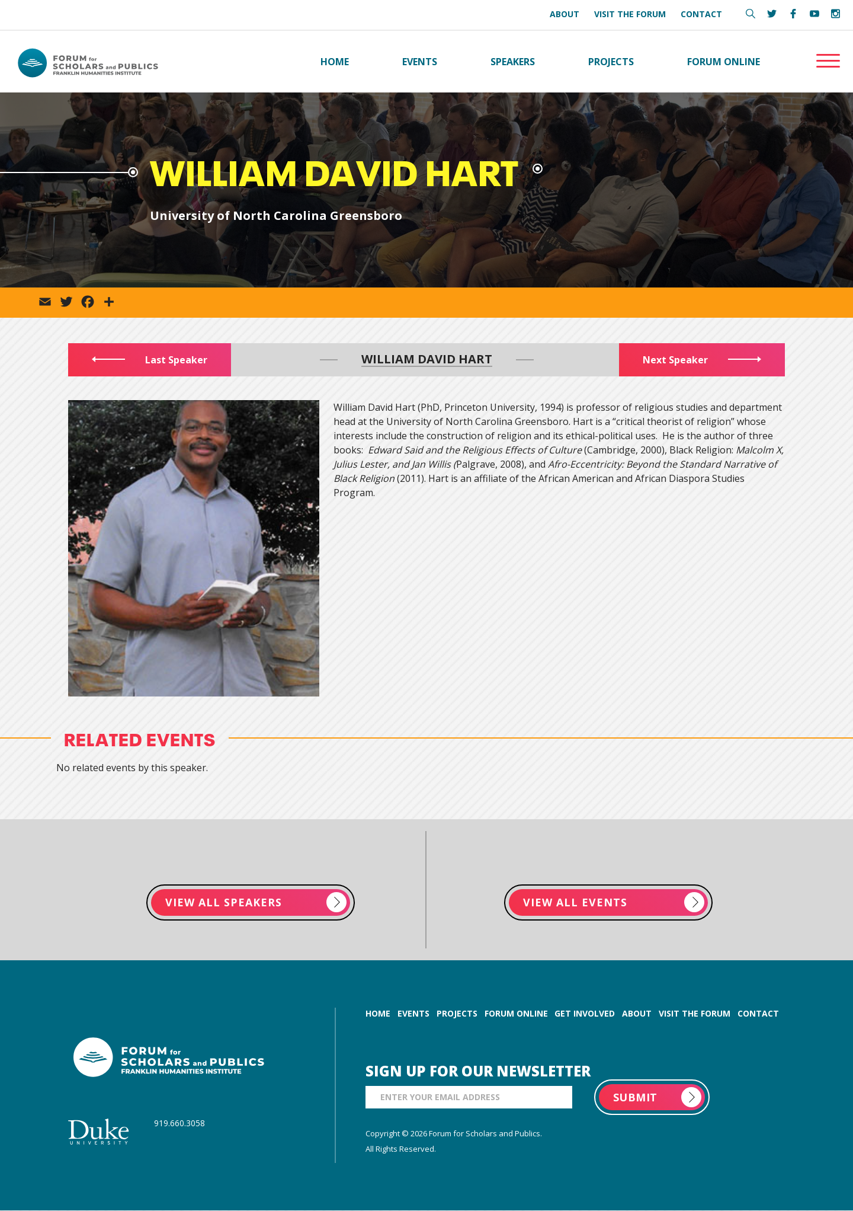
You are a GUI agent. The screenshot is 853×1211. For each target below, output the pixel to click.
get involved (584, 1014)
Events (419, 61)
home (377, 1014)
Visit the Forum (630, 14)
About (564, 14)
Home (334, 61)
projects (457, 1014)
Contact (701, 14)
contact (758, 1014)
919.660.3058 (179, 1123)
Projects (611, 61)
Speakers (512, 61)
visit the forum (694, 1014)
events (413, 1014)
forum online (516, 1014)
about (637, 1014)
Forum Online (723, 61)
